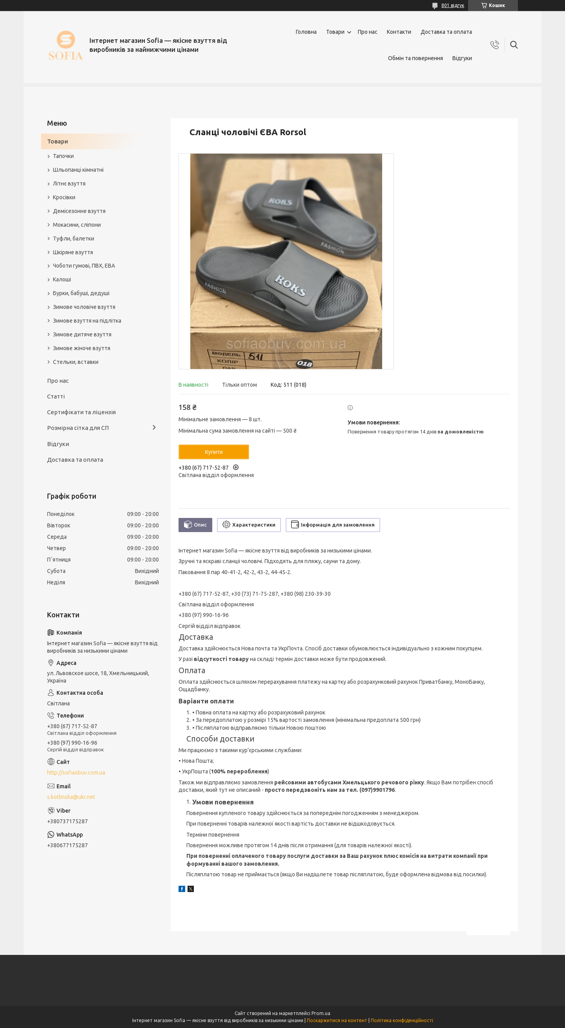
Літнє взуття (69, 183)
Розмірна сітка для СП (78, 427)
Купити (214, 452)
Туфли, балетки (73, 238)
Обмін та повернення (415, 58)
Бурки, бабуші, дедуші (81, 293)
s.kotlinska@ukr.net (71, 797)
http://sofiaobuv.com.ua (76, 772)
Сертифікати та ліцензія (81, 412)
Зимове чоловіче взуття (84, 307)
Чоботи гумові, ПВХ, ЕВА (84, 266)
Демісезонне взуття (79, 211)
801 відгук (452, 5)
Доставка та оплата (446, 32)
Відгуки (462, 58)
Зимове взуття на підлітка (87, 321)
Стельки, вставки (75, 362)
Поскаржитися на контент (337, 1020)
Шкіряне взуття (73, 252)
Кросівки (64, 197)
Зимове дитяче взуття (82, 334)
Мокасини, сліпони (77, 225)
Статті (56, 396)
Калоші (62, 279)
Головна (306, 32)
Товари (335, 32)
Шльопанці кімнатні (78, 170)
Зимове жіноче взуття (81, 348)
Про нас (367, 32)
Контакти (399, 32)
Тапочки (63, 156)
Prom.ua (321, 1013)
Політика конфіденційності (402, 1020)
